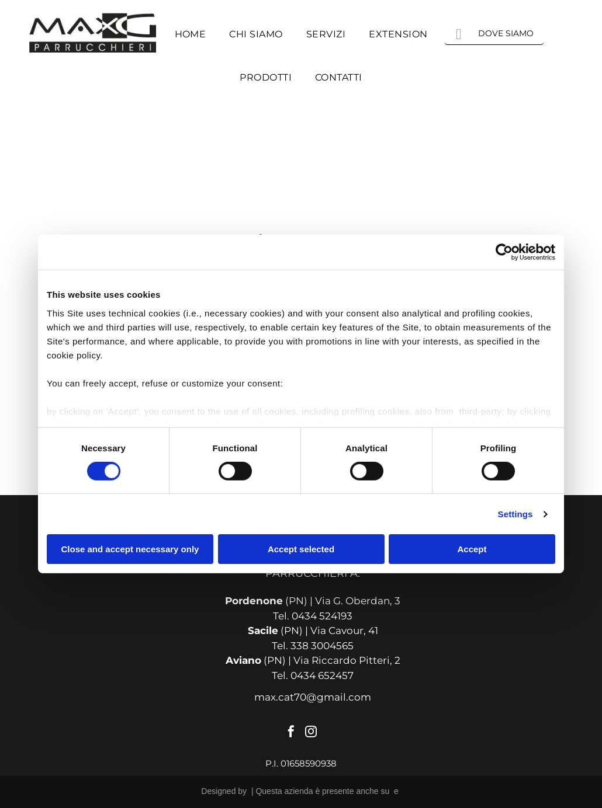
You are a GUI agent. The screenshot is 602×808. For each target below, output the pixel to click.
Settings (515, 514)
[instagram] (311, 733)
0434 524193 (322, 616)
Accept (471, 549)
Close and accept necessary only (130, 549)
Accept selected (301, 549)
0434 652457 (322, 675)
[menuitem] (190, 34)
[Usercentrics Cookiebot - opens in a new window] (504, 252)
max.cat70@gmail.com (312, 697)
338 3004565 (322, 646)
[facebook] (291, 733)
